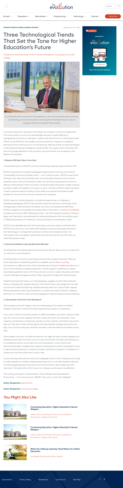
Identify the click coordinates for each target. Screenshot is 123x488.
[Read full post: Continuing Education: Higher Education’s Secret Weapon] (15, 412)
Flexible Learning (24, 27)
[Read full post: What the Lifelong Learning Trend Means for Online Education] (15, 453)
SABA (20, 265)
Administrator (27, 383)
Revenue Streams (10, 27)
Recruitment (41, 16)
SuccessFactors (10, 265)
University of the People (69, 210)
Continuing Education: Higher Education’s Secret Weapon (53, 408)
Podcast (94, 16)
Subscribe (113, 16)
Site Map (77, 479)
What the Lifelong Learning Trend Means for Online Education (55, 450)
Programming (61, 16)
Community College (29, 389)
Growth (7, 16)
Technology (79, 16)
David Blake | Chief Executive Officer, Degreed (46, 456)
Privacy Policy (25, 479)
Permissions (43, 479)
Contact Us (60, 479)
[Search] (114, 6)
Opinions (34, 27)
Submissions (7, 479)
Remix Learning (62, 262)
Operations (24, 16)
